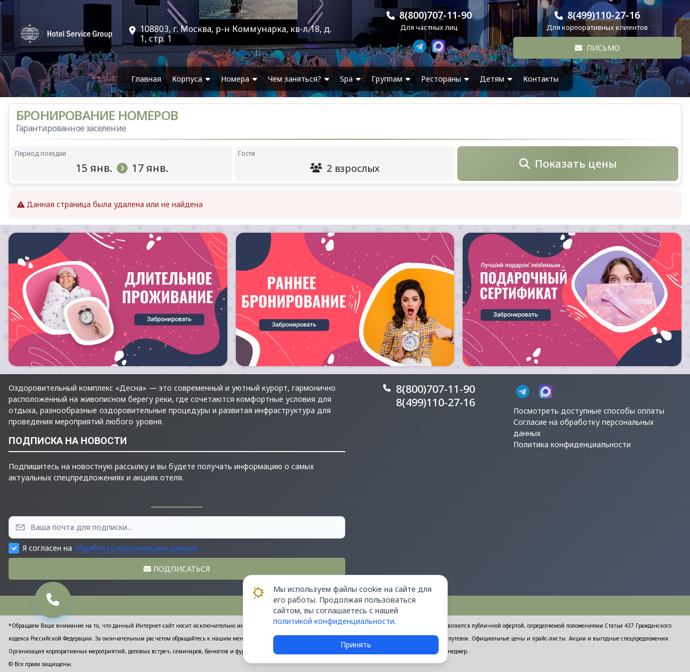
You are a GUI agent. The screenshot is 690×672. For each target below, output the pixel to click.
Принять (355, 644)
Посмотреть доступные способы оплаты (588, 411)
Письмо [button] (597, 48)
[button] (118, 299)
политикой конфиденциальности (333, 621)
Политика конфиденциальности (572, 444)
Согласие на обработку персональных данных (583, 427)
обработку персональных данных (135, 548)
